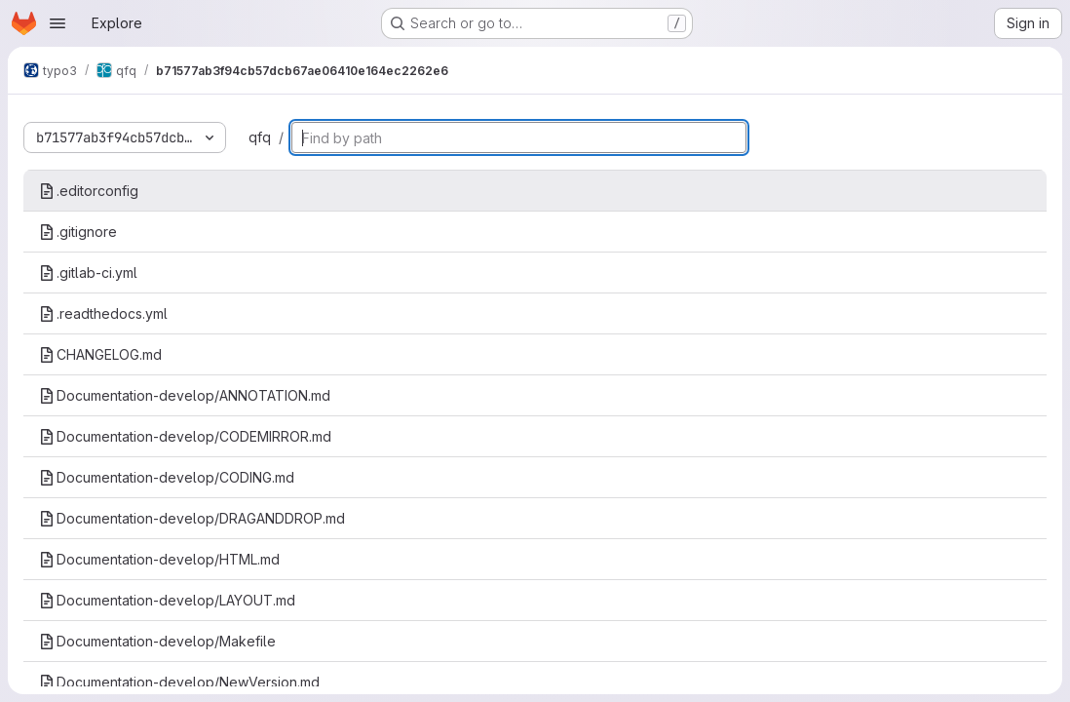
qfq (259, 137)
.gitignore (78, 231)
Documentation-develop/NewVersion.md (179, 682)
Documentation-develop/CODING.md (166, 477)
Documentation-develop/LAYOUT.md (167, 600)
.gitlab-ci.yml (88, 272)
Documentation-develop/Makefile (157, 641)
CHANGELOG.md (100, 354)
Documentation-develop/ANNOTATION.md (184, 395)
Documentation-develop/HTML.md (159, 559)
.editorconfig (88, 190)
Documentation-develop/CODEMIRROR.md (185, 436)
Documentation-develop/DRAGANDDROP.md (192, 518)
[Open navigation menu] (57, 23)
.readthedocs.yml (103, 313)
